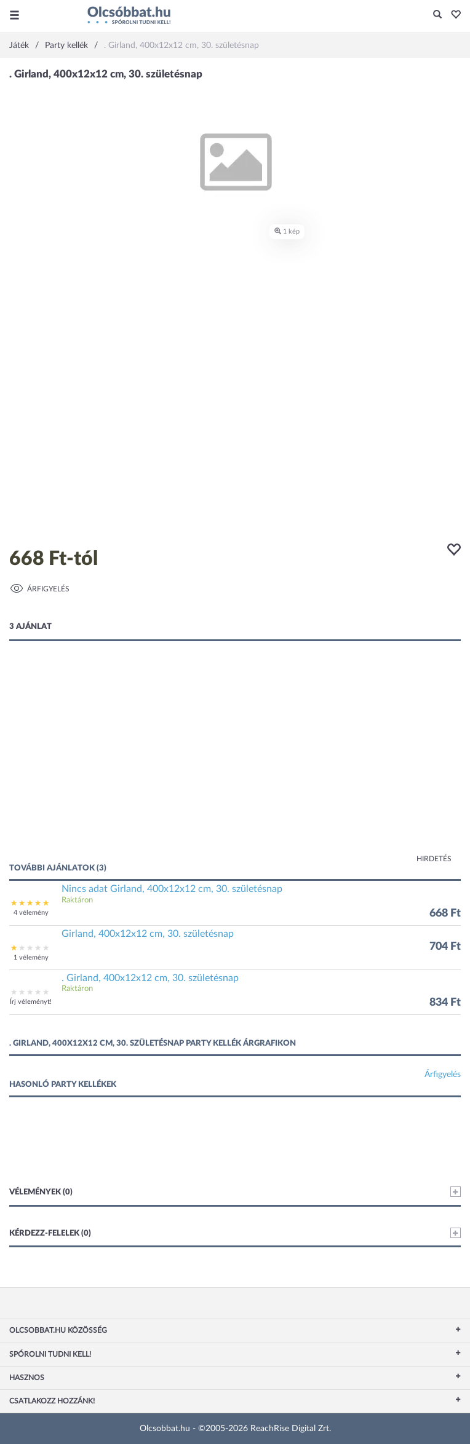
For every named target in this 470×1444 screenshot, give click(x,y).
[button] (452, 15)
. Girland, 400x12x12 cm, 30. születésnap (150, 978)
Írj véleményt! (31, 1001)
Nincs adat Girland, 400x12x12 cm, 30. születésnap (172, 889)
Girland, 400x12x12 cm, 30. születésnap (148, 934)
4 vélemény (31, 912)
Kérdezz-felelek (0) (235, 1233)
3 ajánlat (30, 627)
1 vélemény (31, 957)
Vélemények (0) (235, 1191)
